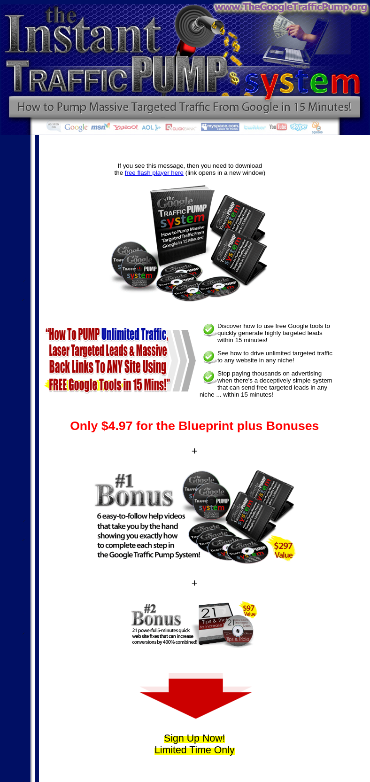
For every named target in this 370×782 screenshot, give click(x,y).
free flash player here (154, 172)
